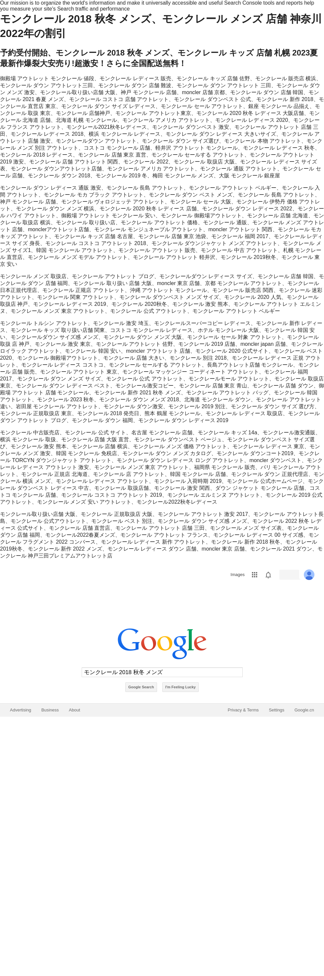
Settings (276, 709)
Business (50, 709)
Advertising (20, 709)
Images (237, 574)
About (74, 709)
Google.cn (304, 709)
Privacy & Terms (243, 709)
